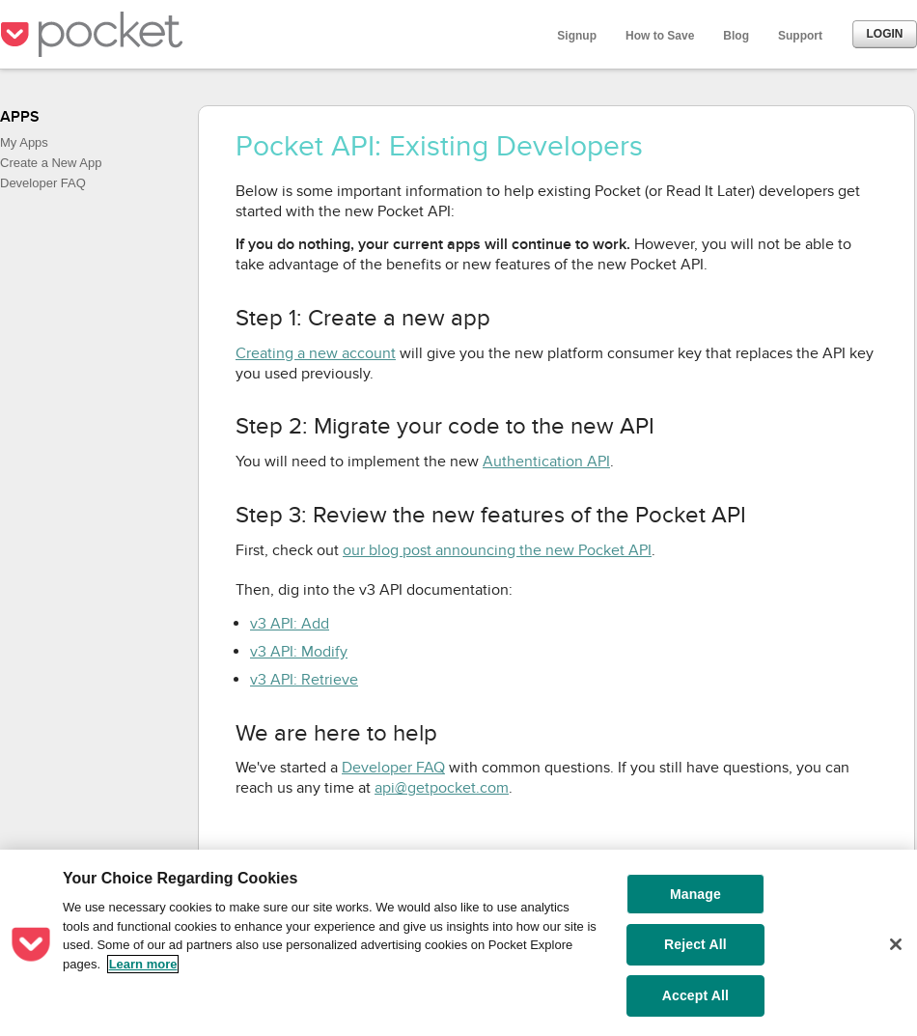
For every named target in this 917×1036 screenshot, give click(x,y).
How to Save (659, 35)
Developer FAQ (43, 183)
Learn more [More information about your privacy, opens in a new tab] (143, 964)
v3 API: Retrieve (304, 679)
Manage (695, 894)
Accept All (695, 995)
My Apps (24, 142)
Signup (577, 35)
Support (800, 35)
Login (885, 34)
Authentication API (546, 461)
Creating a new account (316, 353)
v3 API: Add (289, 623)
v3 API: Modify (298, 651)
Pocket (96, 34)
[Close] (896, 944)
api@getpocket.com (442, 788)
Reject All (695, 944)
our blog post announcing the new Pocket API (497, 550)
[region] (458, 943)
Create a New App (51, 162)
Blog (736, 35)
